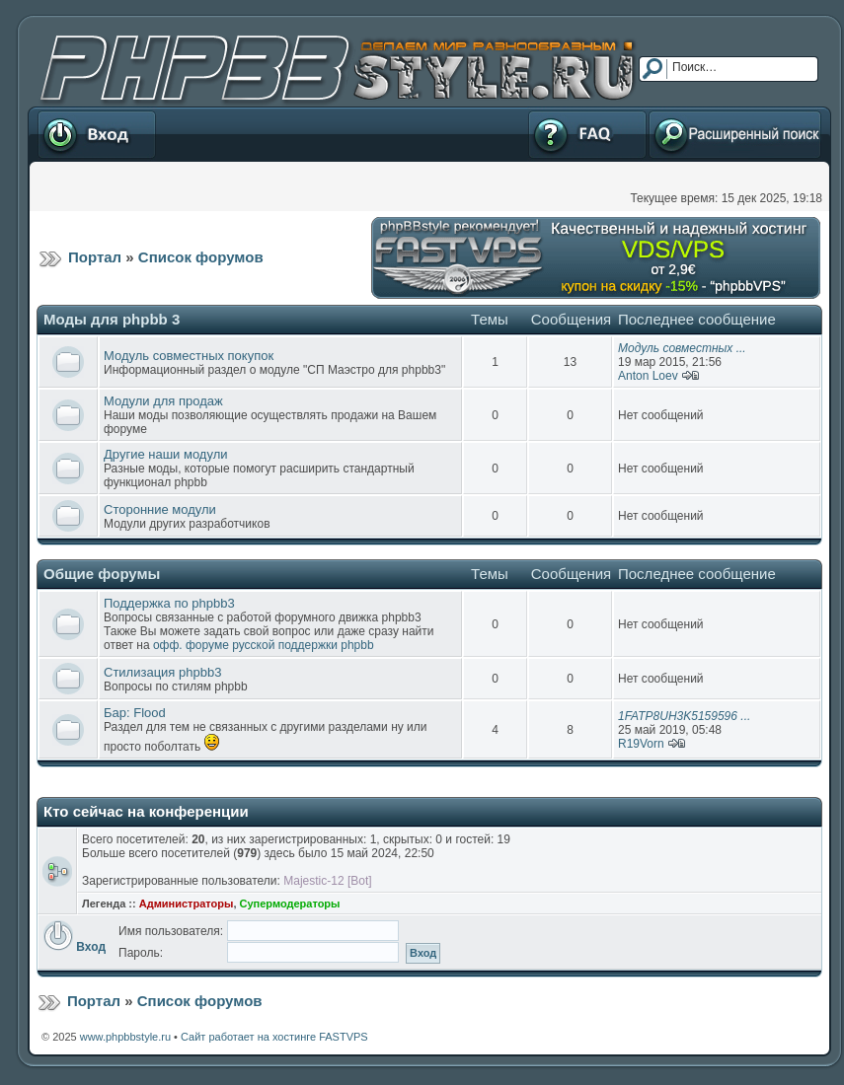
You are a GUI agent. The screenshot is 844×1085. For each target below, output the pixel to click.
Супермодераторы (290, 903)
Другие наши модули (165, 454)
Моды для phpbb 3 (111, 319)
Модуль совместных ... (682, 348)
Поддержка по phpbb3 (169, 603)
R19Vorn (641, 744)
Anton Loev (648, 376)
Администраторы (186, 903)
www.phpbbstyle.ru (125, 1037)
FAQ (587, 134)
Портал (94, 257)
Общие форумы (101, 573)
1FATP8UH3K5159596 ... (684, 716)
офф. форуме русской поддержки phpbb (263, 645)
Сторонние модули (160, 509)
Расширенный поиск (735, 134)
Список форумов (201, 257)
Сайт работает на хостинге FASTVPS (274, 1037)
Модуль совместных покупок (188, 355)
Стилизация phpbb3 (162, 672)
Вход (97, 134)
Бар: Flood (135, 712)
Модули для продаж (163, 401)
